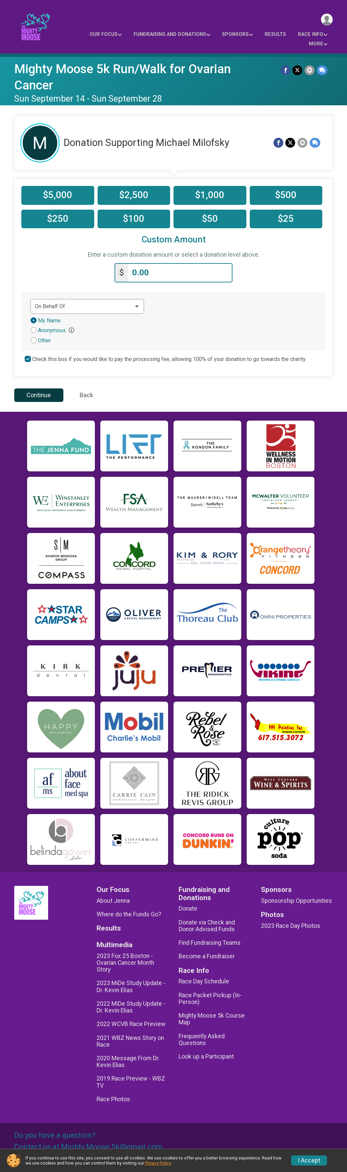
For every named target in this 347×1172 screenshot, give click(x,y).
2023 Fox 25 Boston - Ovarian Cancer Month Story (125, 962)
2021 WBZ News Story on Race (130, 1040)
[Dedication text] (87, 305)
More (316, 44)
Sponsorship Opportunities (296, 900)
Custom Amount (174, 239)
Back (86, 394)
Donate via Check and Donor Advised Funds (207, 925)
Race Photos (113, 1098)
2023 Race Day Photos (290, 925)
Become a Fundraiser (207, 956)
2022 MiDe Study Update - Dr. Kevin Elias (131, 1007)
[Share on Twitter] (298, 70)
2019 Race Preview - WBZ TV (131, 1081)
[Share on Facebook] (286, 70)
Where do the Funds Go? (129, 914)
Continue (38, 394)
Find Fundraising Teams (210, 942)
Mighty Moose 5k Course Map (212, 1018)
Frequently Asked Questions (202, 1039)
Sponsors (235, 34)
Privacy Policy (158, 1163)
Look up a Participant (206, 1056)
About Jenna (113, 900)
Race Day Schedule (204, 981)
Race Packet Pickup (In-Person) (210, 998)
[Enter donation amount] (180, 272)
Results (275, 34)
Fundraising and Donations (170, 34)
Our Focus (103, 34)
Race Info (310, 34)
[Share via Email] (310, 70)
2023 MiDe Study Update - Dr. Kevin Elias (131, 986)
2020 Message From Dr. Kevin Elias (128, 1061)
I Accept (309, 1160)
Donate (188, 908)
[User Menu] (326, 20)
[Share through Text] (322, 70)
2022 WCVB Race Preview (131, 1023)
